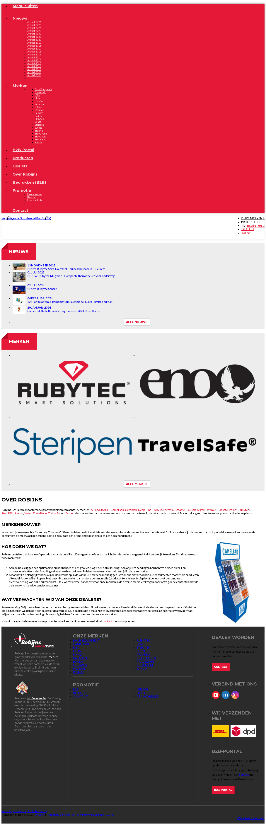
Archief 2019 (34, 42)
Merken (19, 341)
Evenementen (34, 194)
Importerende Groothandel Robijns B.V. (26, 218)
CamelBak (117, 509)
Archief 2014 (34, 57)
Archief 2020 (34, 39)
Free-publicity (34, 200)
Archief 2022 (34, 33)
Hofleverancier (36, 698)
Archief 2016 (34, 51)
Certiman (131, 509)
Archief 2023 (34, 30)
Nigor (200, 509)
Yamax (69, 513)
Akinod (95, 509)
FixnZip (157, 509)
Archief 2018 (34, 45)
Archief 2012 (34, 63)
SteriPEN (7, 513)
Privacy (40, 814)
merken (53, 657)
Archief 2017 (34, 48)
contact (107, 621)
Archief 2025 (34, 24)
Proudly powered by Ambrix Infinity (24, 811)
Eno (149, 509)
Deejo (142, 509)
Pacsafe (223, 509)
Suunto (18, 513)
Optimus (210, 509)
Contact (221, 666)
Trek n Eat (54, 513)
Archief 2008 (34, 75)
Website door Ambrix (251, 818)
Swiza (28, 513)
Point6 (233, 509)
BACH (105, 509)
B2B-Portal (223, 789)
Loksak (191, 509)
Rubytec (243, 509)
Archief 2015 (34, 54)
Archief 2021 (34, 36)
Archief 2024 (34, 27)
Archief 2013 (34, 60)
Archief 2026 (34, 22)
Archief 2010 (34, 69)
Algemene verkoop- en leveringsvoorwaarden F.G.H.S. (80, 814)
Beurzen (31, 197)
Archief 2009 (34, 72)
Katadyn (180, 509)
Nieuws (18, 251)
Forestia (168, 509)
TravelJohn (40, 513)
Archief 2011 (34, 66)
